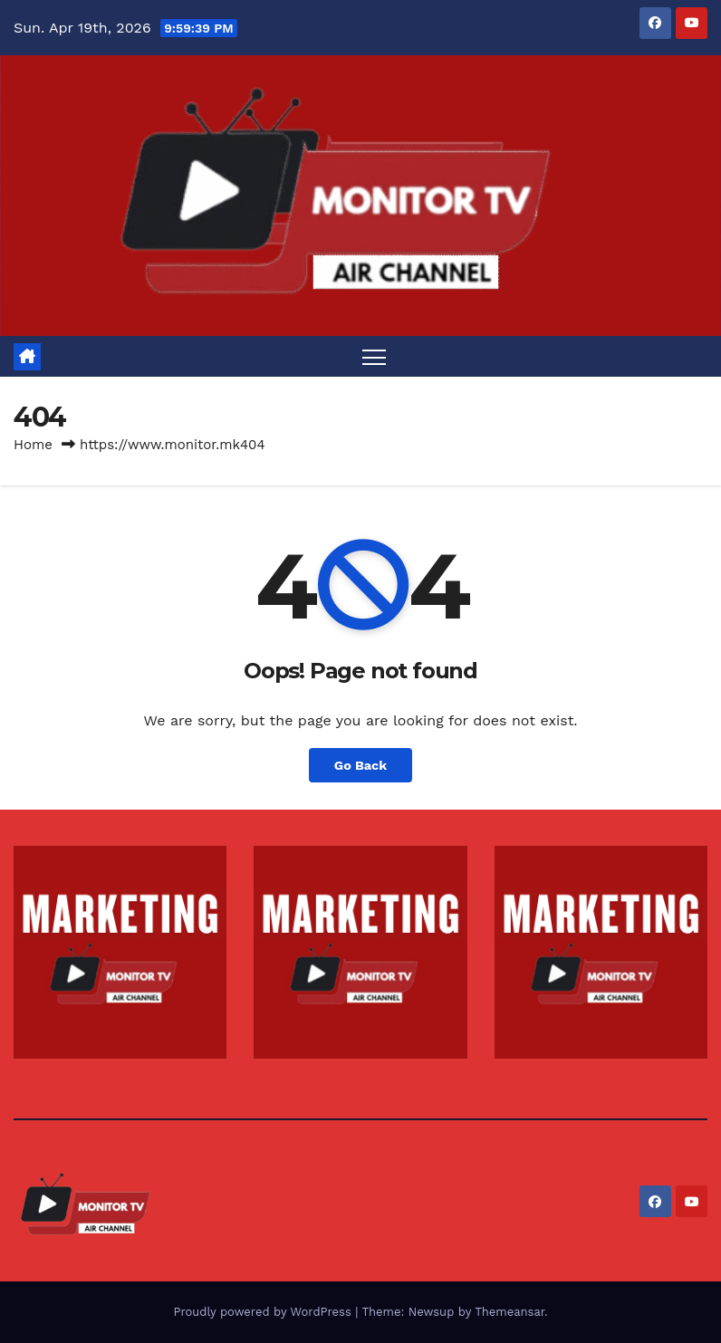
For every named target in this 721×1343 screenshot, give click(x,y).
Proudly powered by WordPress (264, 1312)
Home (33, 444)
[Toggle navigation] (374, 356)
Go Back (360, 765)
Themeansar (509, 1312)
